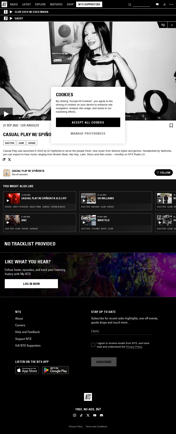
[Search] (130, 4)
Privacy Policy (134, 346)
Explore (40, 4)
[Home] (4, 4)
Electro (9, 142)
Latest (26, 4)
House (31, 142)
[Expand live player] (171, 25)
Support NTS (23, 339)
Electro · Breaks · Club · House (97, 206)
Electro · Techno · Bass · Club (97, 228)
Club (21, 142)
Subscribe (104, 362)
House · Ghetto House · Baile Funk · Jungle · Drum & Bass (35, 206)
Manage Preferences (88, 133)
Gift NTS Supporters (28, 345)
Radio (14, 4)
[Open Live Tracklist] (162, 25)
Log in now (31, 284)
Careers (20, 325)
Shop (70, 4)
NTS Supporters (89, 4)
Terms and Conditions (96, 426)
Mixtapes (56, 4)
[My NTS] (164, 4)
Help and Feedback (27, 332)
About (19, 318)
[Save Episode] (171, 125)
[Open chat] (157, 4)
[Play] (88, 71)
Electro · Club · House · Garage (21, 228)
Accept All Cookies (88, 122)
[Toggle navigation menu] (171, 4)
